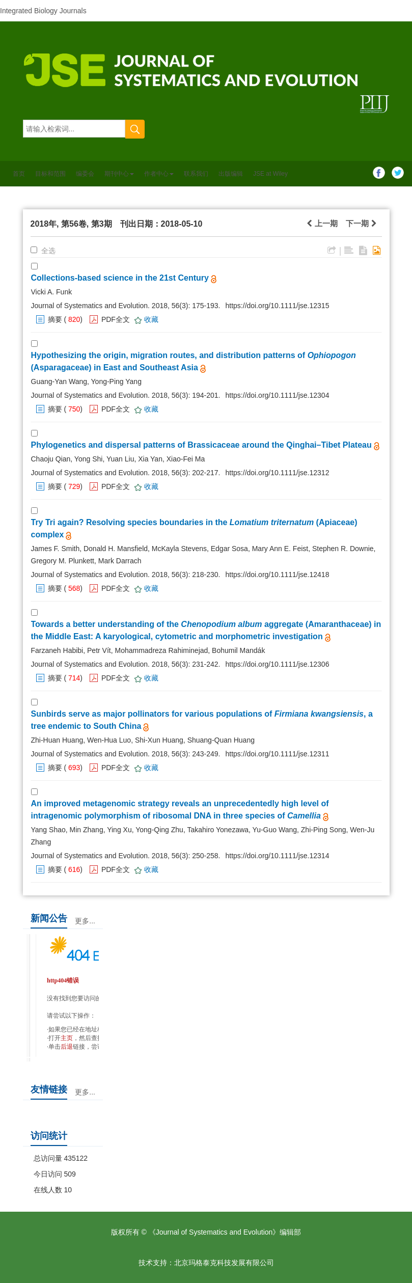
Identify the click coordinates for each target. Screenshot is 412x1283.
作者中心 (159, 173)
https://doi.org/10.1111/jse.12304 (277, 395)
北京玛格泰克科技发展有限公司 (224, 1263)
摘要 (55, 319)
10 (68, 1190)
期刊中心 (119, 173)
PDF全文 (115, 319)
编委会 (85, 173)
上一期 (322, 223)
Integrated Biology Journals (43, 11)
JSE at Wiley (270, 173)
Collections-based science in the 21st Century (120, 278)
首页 (19, 173)
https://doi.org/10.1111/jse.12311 (277, 754)
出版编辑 (230, 173)
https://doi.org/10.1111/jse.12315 (277, 306)
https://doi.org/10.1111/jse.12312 (277, 473)
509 (69, 1174)
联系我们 (196, 173)
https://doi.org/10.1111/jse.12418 (277, 574)
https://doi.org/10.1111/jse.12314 (277, 856)
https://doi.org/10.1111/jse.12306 (277, 664)
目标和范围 (50, 173)
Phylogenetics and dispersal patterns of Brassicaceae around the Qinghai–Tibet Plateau (201, 445)
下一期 (361, 223)
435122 (76, 1158)
